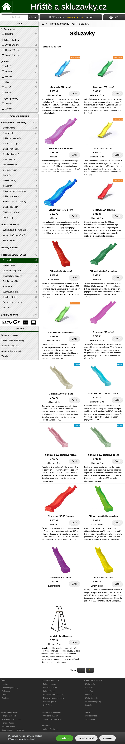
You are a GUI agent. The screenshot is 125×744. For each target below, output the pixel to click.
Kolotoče (88, 705)
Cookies (5, 698)
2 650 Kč (54, 153)
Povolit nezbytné (86, 738)
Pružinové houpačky (93, 702)
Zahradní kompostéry (52, 719)
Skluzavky (84, 24)
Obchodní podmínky (10, 688)
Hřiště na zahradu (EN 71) (62, 24)
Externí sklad (54, 279)
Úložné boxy (48, 705)
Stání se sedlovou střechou (13, 730)
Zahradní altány (8, 726)
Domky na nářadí (50, 688)
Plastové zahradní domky (53, 698)
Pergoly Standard (9, 716)
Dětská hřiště (90, 684)
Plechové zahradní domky (54, 695)
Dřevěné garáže (49, 702)
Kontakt (89, 17)
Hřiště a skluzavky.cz (69, 6)
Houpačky (89, 691)
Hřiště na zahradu (75, 17)
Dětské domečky (91, 698)
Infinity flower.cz (91, 719)
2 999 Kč (54, 275)
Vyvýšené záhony (50, 716)
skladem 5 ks (54, 402)
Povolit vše (65, 738)
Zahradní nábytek (50, 729)
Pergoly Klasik (7, 723)
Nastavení (107, 738)
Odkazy (87, 712)
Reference (6, 691)
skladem (54, 157)
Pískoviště (89, 695)
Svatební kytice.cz (92, 716)
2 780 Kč (97, 336)
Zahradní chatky (49, 691)
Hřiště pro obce (56, 17)
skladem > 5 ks (54, 95)
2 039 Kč (54, 91)
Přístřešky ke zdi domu (11, 719)
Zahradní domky (50, 684)
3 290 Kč (54, 640)
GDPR (4, 695)
